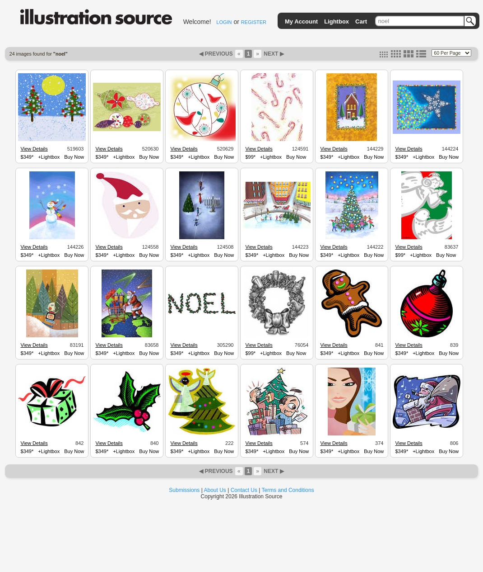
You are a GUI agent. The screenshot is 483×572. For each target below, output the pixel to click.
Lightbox (336, 21)
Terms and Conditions (288, 490)
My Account (301, 21)
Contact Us (244, 490)
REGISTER (253, 22)
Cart (361, 21)
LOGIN (224, 22)
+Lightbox (49, 157)
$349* (26, 157)
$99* (250, 157)
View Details (33, 148)
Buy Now (74, 157)
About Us (215, 490)
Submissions (184, 490)
